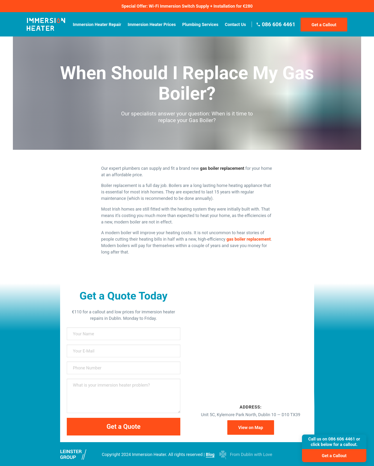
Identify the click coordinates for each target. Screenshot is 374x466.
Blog (210, 454)
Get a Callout (324, 24)
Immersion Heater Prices (152, 24)
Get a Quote (123, 426)
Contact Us (235, 24)
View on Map (250, 427)
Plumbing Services (200, 24)
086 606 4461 (278, 24)
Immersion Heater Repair (97, 24)
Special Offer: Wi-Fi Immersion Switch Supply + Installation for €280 (187, 6)
